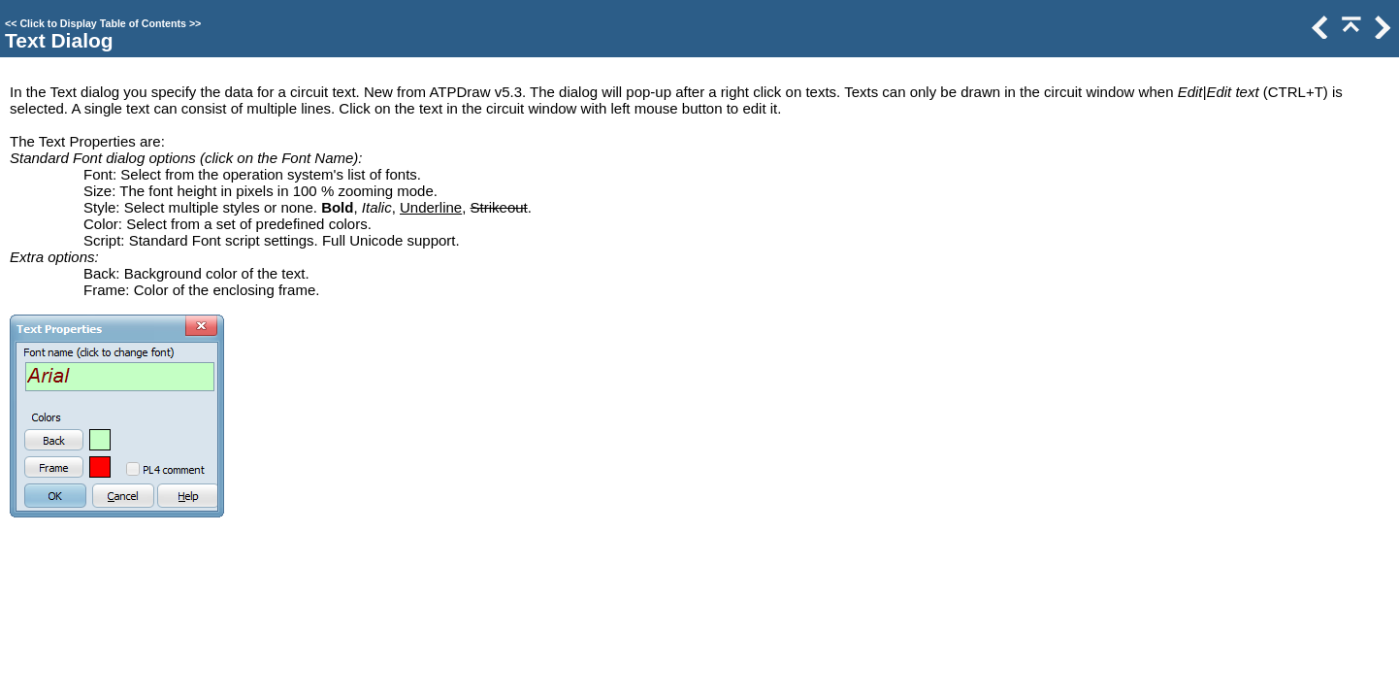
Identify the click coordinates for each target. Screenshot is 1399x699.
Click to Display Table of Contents (102, 23)
